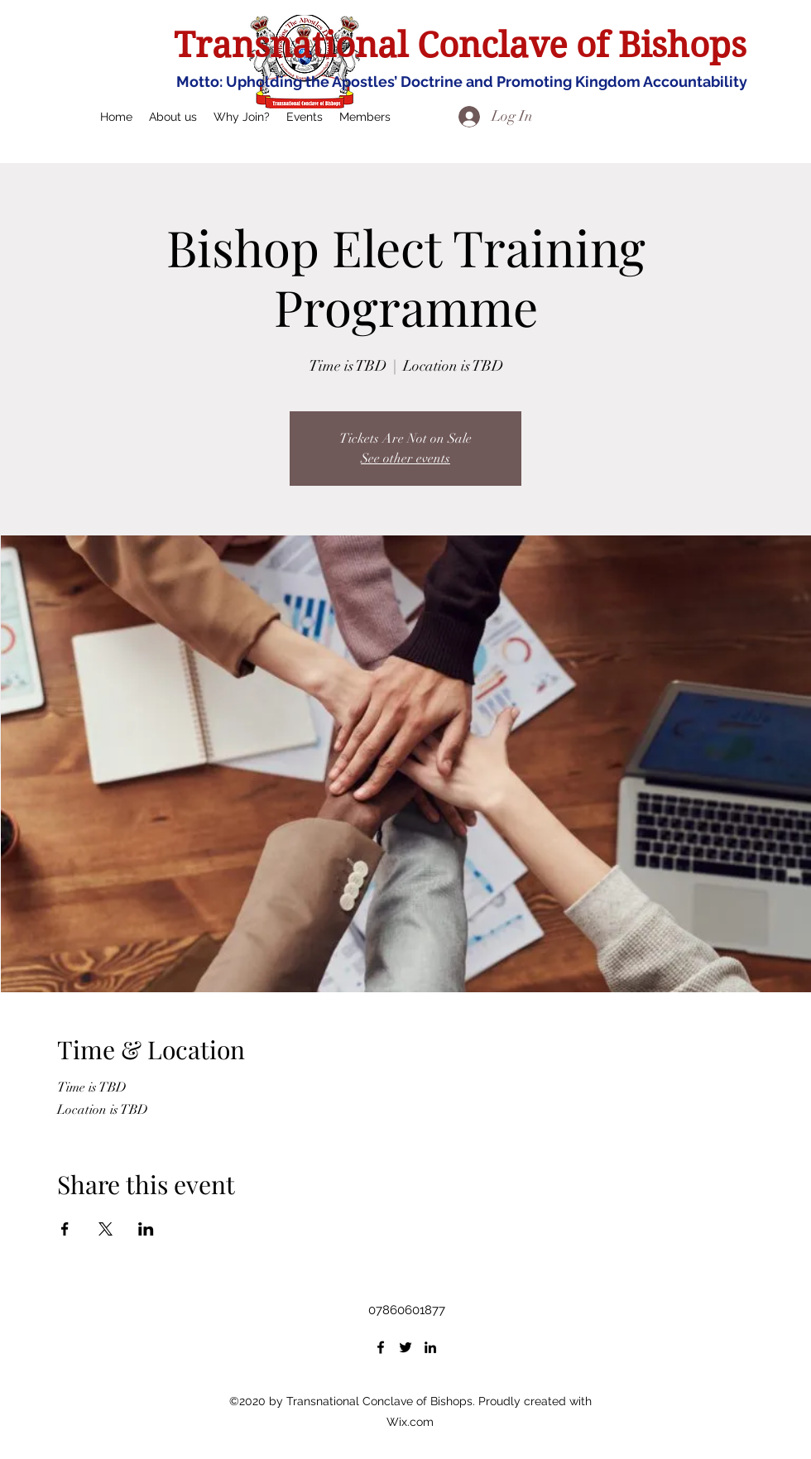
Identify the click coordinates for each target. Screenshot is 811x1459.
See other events (405, 458)
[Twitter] (405, 1347)
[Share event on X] (105, 1229)
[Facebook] (380, 1347)
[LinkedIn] (430, 1347)
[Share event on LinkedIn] (146, 1229)
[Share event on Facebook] (65, 1229)
